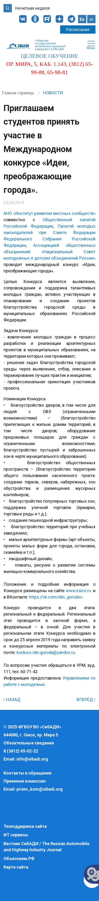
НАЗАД (12, 699)
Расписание (78, 29)
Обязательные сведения (29, 742)
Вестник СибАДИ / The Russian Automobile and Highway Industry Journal (46, 846)
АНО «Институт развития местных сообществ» (49, 213)
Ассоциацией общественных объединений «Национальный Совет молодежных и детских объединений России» (49, 252)
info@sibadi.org (32, 759)
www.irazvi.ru (78, 590)
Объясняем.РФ (19, 858)
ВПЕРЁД (86, 699)
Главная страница (18, 92)
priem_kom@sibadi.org (39, 789)
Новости (53, 92)
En (82, 19)
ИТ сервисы (16, 834)
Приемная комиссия (24, 781)
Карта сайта (16, 867)
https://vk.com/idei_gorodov (55, 597)
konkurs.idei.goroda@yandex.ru (45, 652)
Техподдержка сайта (25, 826)
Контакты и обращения (27, 772)
